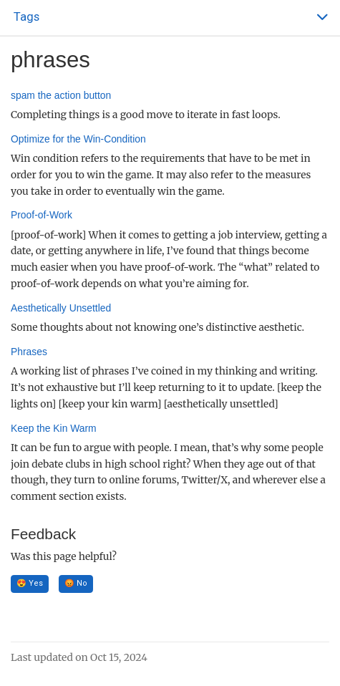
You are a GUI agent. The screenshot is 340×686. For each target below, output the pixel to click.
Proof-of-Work (41, 215)
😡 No (75, 583)
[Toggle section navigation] (170, 17)
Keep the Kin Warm (54, 428)
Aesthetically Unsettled (61, 308)
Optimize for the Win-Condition (78, 139)
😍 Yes (29, 583)
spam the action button (61, 95)
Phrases (29, 351)
